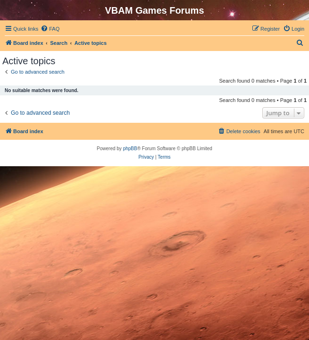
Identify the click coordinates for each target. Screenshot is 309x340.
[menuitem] (50, 28)
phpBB (130, 148)
